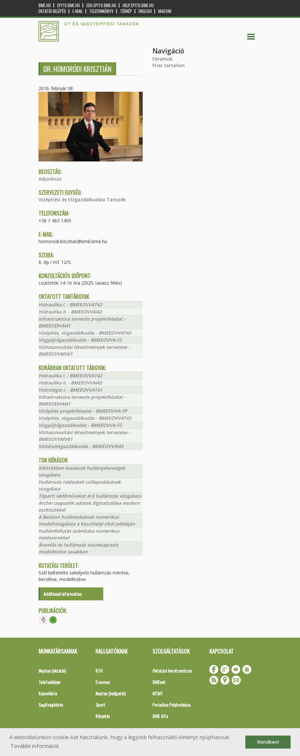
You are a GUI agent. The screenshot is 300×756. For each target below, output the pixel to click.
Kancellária (48, 693)
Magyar (165, 11)
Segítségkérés (51, 704)
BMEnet (158, 682)
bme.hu (45, 5)
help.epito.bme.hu (138, 5)
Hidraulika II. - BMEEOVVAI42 (70, 312)
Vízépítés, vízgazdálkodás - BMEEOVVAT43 (85, 333)
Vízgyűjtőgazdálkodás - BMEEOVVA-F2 (80, 340)
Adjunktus (50, 179)
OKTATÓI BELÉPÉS (52, 11)
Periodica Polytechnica (171, 704)
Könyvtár (102, 716)
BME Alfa (160, 716)
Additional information (62, 593)
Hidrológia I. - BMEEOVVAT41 (70, 390)
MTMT (157, 693)
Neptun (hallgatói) (110, 693)
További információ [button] (34, 746)
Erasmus (102, 682)
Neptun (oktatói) (52, 670)
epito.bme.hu (68, 5)
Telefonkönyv (101, 11)
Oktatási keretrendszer (172, 670)
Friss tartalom (168, 65)
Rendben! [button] (268, 742)
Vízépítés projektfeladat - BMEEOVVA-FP (83, 411)
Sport (100, 704)
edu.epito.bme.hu (101, 5)
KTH (99, 670)
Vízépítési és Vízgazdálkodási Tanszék (82, 199)
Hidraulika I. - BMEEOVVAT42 (70, 304)
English (145, 11)
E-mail (77, 11)
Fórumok (162, 59)
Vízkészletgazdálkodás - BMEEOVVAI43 (81, 446)
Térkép (126, 11)
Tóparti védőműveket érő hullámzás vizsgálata (90, 496)
